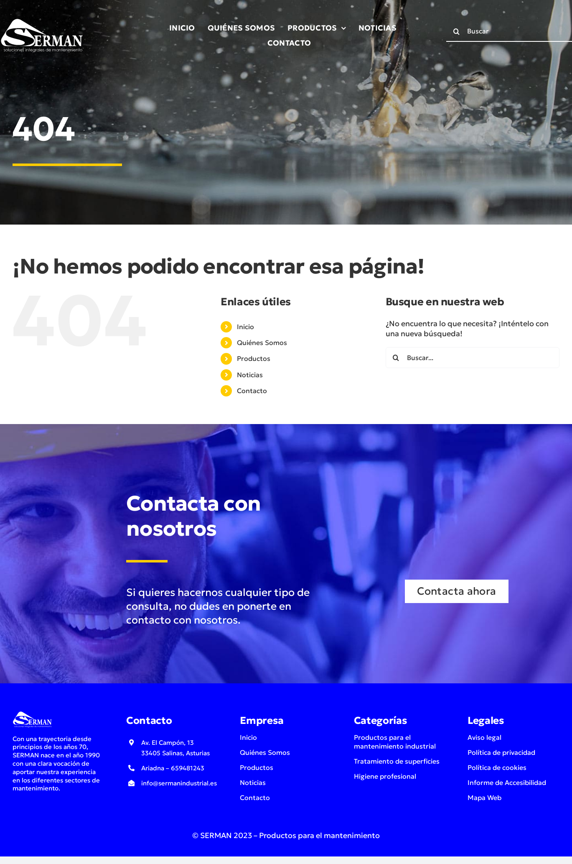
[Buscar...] (472, 357)
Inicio (245, 326)
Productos (253, 358)
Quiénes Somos (262, 342)
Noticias (250, 375)
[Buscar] (456, 31)
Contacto (252, 390)
